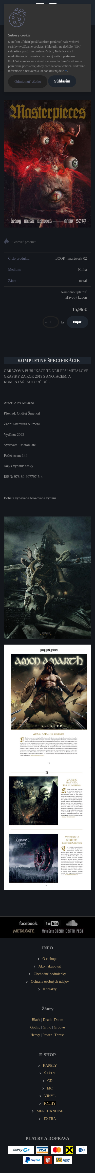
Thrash (59, 1035)
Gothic (35, 1027)
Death (47, 1020)
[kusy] (51, 322)
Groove (59, 1027)
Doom (58, 1020)
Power (47, 1035)
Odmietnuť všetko (27, 81)
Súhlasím (62, 81)
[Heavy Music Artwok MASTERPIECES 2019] (47, 164)
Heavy (35, 1035)
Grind (47, 1027)
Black (36, 1020)
